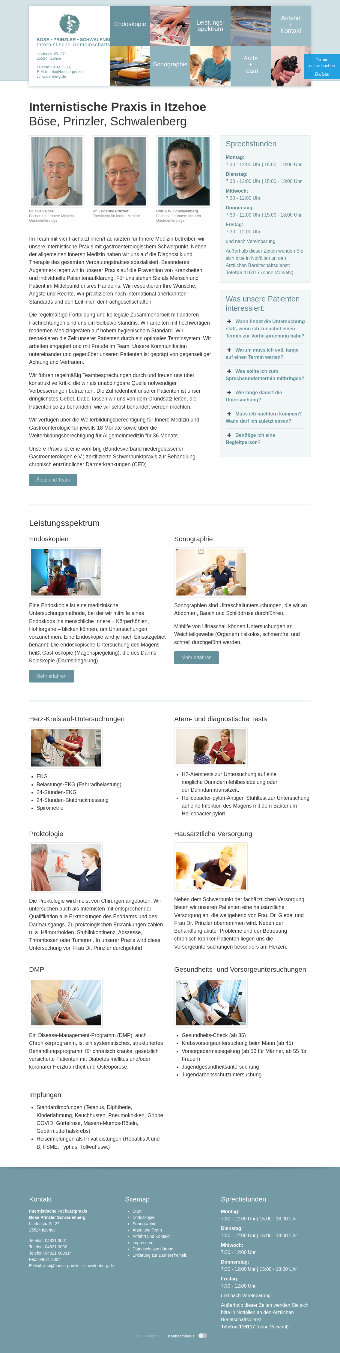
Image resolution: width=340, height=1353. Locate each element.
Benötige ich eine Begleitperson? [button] (250, 438)
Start (137, 1211)
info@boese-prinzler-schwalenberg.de (61, 74)
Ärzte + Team (251, 66)
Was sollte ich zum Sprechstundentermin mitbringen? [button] (265, 374)
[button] (13, 1340)
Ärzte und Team (53, 479)
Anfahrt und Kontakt (151, 1236)
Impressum (143, 1242)
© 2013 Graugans (146, 1336)
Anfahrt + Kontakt (291, 26)
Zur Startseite (69, 24)
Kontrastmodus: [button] (187, 1336)
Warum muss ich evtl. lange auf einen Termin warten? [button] (262, 353)
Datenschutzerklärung (153, 1248)
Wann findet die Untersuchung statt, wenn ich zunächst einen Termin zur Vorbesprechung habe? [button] (265, 328)
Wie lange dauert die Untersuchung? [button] (254, 395)
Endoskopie (130, 24)
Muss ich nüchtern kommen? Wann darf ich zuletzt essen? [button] (264, 417)
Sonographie (170, 65)
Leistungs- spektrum (210, 27)
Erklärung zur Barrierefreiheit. (160, 1255)
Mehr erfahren (51, 676)
